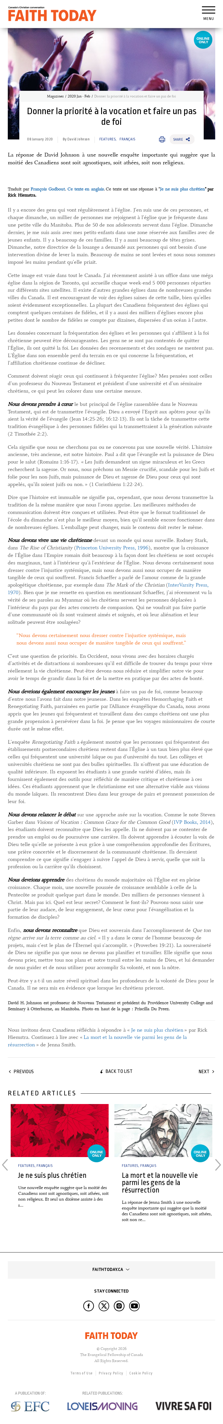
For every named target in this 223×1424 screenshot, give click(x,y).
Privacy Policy (111, 1373)
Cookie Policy (141, 1373)
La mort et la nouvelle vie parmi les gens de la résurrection (160, 1183)
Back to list (119, 1071)
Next (204, 1071)
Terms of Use (81, 1373)
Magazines (55, 96)
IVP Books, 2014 (192, 822)
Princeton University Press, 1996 (112, 547)
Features (107, 139)
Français (127, 139)
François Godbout (48, 189)
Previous (24, 1071)
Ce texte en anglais (85, 189)
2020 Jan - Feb (79, 96)
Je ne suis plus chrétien (182, 189)
